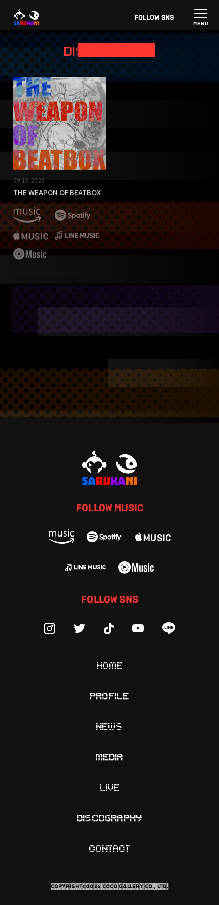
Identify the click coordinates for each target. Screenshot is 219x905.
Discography (109, 817)
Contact (109, 848)
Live (110, 787)
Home (110, 665)
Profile (109, 695)
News (109, 726)
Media (110, 756)
